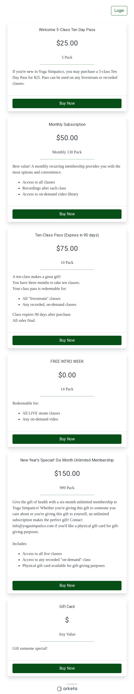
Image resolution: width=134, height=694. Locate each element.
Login (119, 10)
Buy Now (67, 103)
